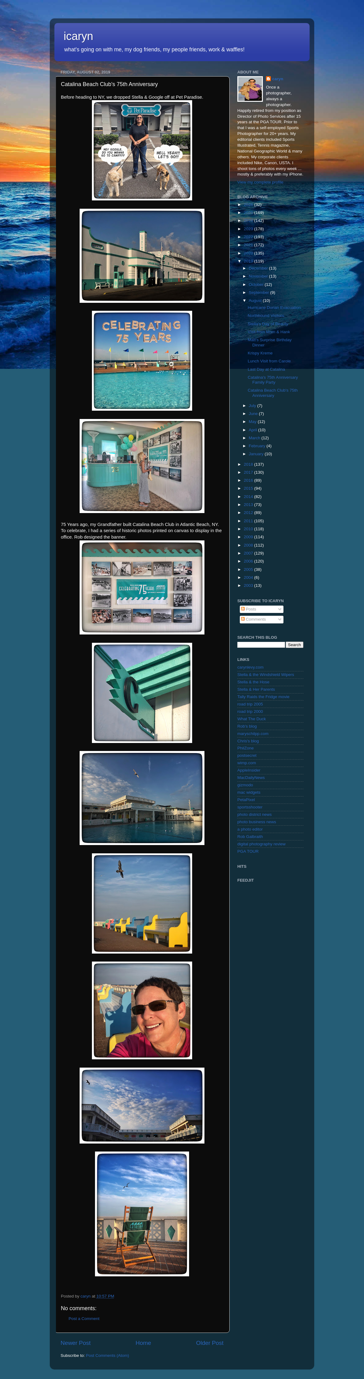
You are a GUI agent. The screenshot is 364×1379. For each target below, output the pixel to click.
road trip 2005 (250, 704)
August (256, 300)
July (253, 405)
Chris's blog (248, 741)
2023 (249, 229)
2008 (249, 545)
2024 (249, 220)
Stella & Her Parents (256, 689)
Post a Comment (84, 1318)
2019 (249, 261)
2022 (249, 237)
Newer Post (76, 1343)
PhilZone (245, 748)
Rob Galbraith (250, 836)
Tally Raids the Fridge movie (263, 696)
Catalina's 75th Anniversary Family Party (273, 380)
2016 (249, 480)
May (253, 421)
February (258, 446)
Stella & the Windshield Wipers (265, 674)
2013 (249, 504)
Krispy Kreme (260, 353)
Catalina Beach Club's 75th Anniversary (273, 392)
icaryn (78, 36)
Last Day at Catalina (266, 369)
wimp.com (246, 763)
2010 (249, 529)
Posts (248, 609)
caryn (277, 79)
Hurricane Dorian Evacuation (274, 307)
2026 (249, 204)
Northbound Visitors (266, 315)
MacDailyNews (251, 777)
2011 (249, 521)
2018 (249, 464)
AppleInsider (248, 770)
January (257, 454)
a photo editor (250, 829)
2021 (249, 245)
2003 (249, 585)
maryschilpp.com (252, 733)
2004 (249, 577)
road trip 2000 (250, 711)
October (257, 284)
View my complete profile (260, 182)
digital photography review (261, 844)
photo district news (254, 814)
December (259, 268)
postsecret (246, 755)
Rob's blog (247, 726)
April (253, 430)
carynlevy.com (250, 667)
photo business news (256, 822)
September (259, 292)
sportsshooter (250, 807)
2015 (249, 488)
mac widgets (248, 792)
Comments (253, 619)
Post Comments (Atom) (107, 1355)
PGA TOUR (248, 851)
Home (143, 1343)
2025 (249, 212)
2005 (249, 569)
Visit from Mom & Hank (269, 332)
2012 (249, 512)
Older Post (210, 1343)
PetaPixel (246, 799)
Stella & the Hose (253, 682)
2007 (249, 553)
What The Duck (251, 719)
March (255, 438)
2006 (249, 561)
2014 (249, 496)
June (254, 413)
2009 (249, 537)
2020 (249, 253)
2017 (249, 472)
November (259, 276)
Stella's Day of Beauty (268, 324)
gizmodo (245, 785)
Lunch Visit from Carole (269, 361)
